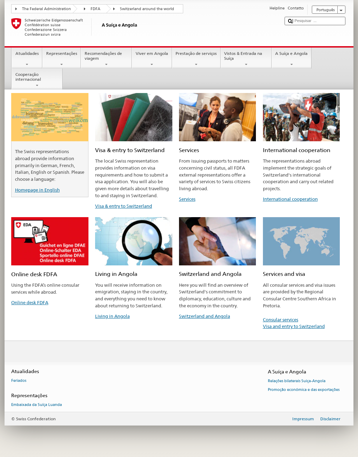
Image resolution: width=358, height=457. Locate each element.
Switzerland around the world (147, 9)
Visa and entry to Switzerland (294, 326)
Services (187, 199)
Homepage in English (37, 190)
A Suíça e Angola (291, 59)
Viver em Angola (151, 59)
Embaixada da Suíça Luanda (36, 405)
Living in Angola (112, 316)
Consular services (280, 319)
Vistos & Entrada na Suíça (246, 59)
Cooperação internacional (37, 80)
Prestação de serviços (196, 59)
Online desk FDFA (29, 302)
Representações (61, 59)
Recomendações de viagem (106, 59)
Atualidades (27, 59)
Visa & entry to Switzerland (123, 206)
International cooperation (290, 199)
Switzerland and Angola (204, 316)
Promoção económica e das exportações (303, 389)
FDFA (95, 9)
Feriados (18, 381)
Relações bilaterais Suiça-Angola (296, 381)
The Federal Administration (46, 9)
